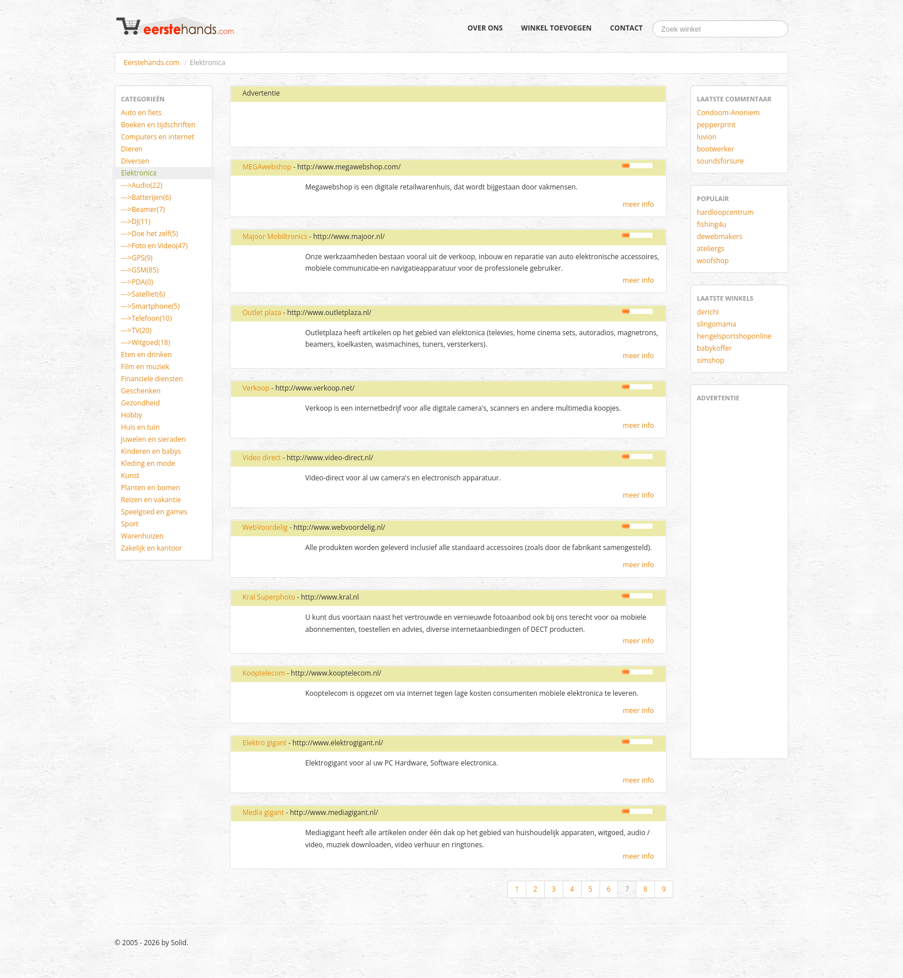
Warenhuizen (142, 536)
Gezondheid (140, 403)
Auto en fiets (141, 112)
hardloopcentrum (725, 212)
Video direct (261, 458)
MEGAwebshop (266, 167)
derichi (708, 312)
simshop (710, 360)
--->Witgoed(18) (145, 342)
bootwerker (715, 149)
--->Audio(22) (141, 185)
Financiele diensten (152, 379)
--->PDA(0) (137, 282)
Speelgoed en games (154, 512)
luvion (706, 137)
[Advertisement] (372, 125)
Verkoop (256, 388)
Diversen (135, 161)
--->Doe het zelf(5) (149, 233)
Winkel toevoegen (556, 28)
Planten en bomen (150, 487)
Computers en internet (157, 137)
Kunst (130, 475)
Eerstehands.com (152, 62)
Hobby (131, 415)
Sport (129, 524)
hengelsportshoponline (734, 336)
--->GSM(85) (139, 270)
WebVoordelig (264, 527)
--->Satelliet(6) (143, 294)
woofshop (713, 261)
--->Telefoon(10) (146, 318)
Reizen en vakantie (151, 500)
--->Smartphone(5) (150, 306)
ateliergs (710, 248)
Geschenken (141, 391)
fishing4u (711, 224)
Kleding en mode (148, 463)
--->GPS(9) (137, 258)
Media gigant (263, 812)
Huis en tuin (140, 427)
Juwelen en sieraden (153, 439)
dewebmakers (719, 236)
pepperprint (716, 125)
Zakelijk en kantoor (151, 548)
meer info (638, 204)
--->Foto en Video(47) (154, 246)
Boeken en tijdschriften (158, 125)
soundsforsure (720, 161)
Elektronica (139, 173)
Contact (626, 28)
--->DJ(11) (135, 221)
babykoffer (714, 348)
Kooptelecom (263, 673)
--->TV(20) (136, 330)
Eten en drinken (146, 354)
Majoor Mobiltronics (275, 236)
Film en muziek (145, 367)
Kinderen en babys (151, 451)
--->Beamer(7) (143, 209)
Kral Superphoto (268, 597)
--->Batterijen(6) (146, 197)
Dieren (131, 149)
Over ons (485, 28)
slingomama (716, 324)
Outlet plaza (261, 312)
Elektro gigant (264, 743)
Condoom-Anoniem (728, 112)
